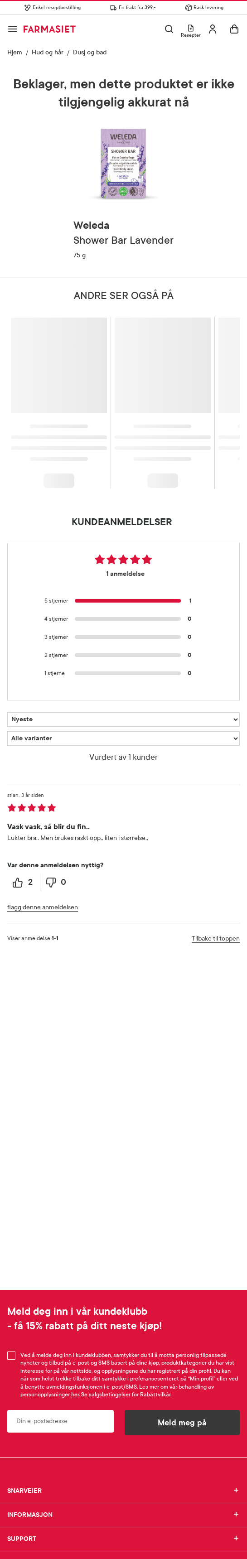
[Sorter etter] (123, 719)
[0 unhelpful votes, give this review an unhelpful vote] (56, 882)
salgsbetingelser (110, 1394)
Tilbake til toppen (216, 938)
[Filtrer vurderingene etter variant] (123, 738)
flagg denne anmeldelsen (42, 907)
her (75, 1394)
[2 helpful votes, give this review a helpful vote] (23, 882)
